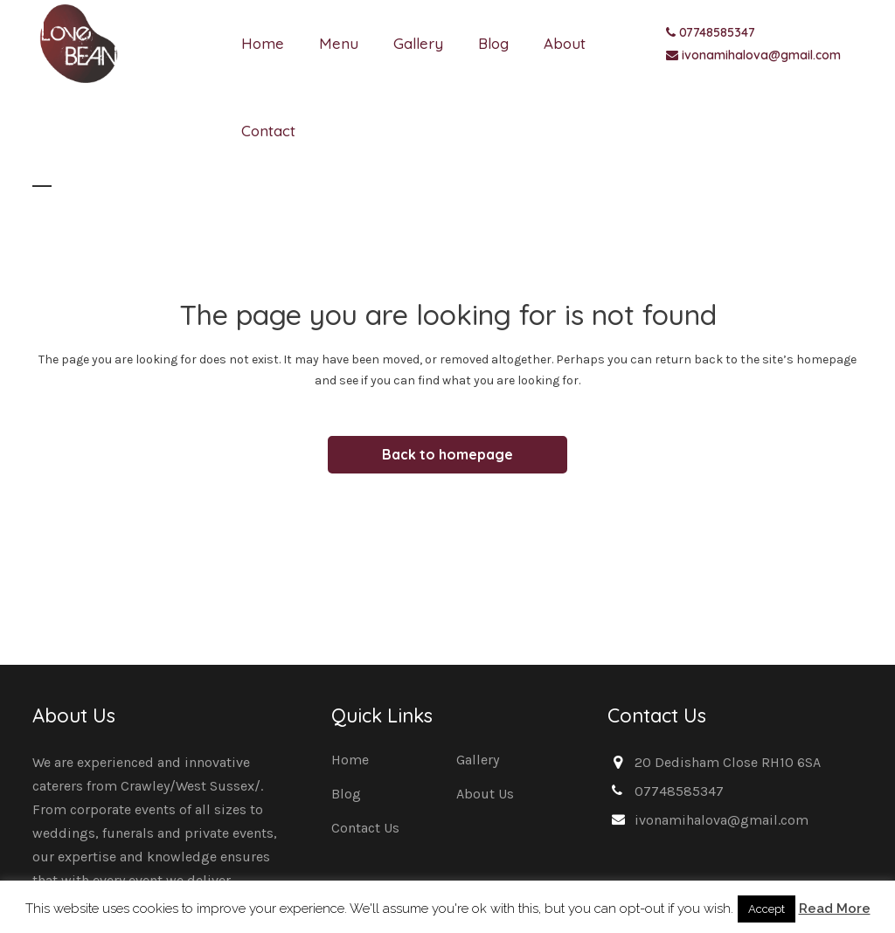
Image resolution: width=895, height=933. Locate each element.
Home (350, 759)
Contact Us (365, 827)
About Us (485, 793)
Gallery (477, 759)
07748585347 (717, 32)
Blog (346, 793)
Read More (835, 908)
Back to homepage (447, 454)
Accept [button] (766, 909)
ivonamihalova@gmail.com (761, 55)
